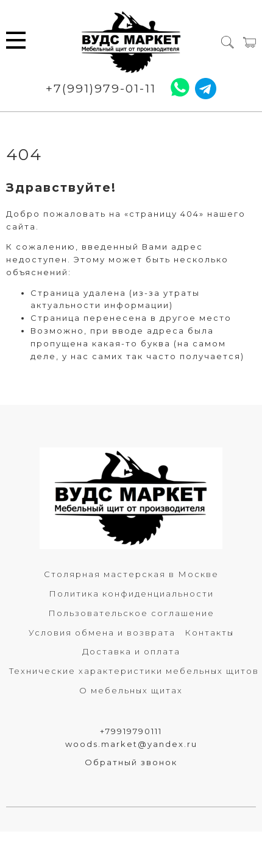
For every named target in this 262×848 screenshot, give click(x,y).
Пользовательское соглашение (131, 613)
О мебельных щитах (131, 690)
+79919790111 (131, 731)
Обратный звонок (131, 762)
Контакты (209, 632)
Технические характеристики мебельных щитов (134, 671)
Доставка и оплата (131, 651)
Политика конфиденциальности (131, 593)
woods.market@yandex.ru (131, 744)
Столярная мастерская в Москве (131, 574)
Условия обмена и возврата (102, 632)
